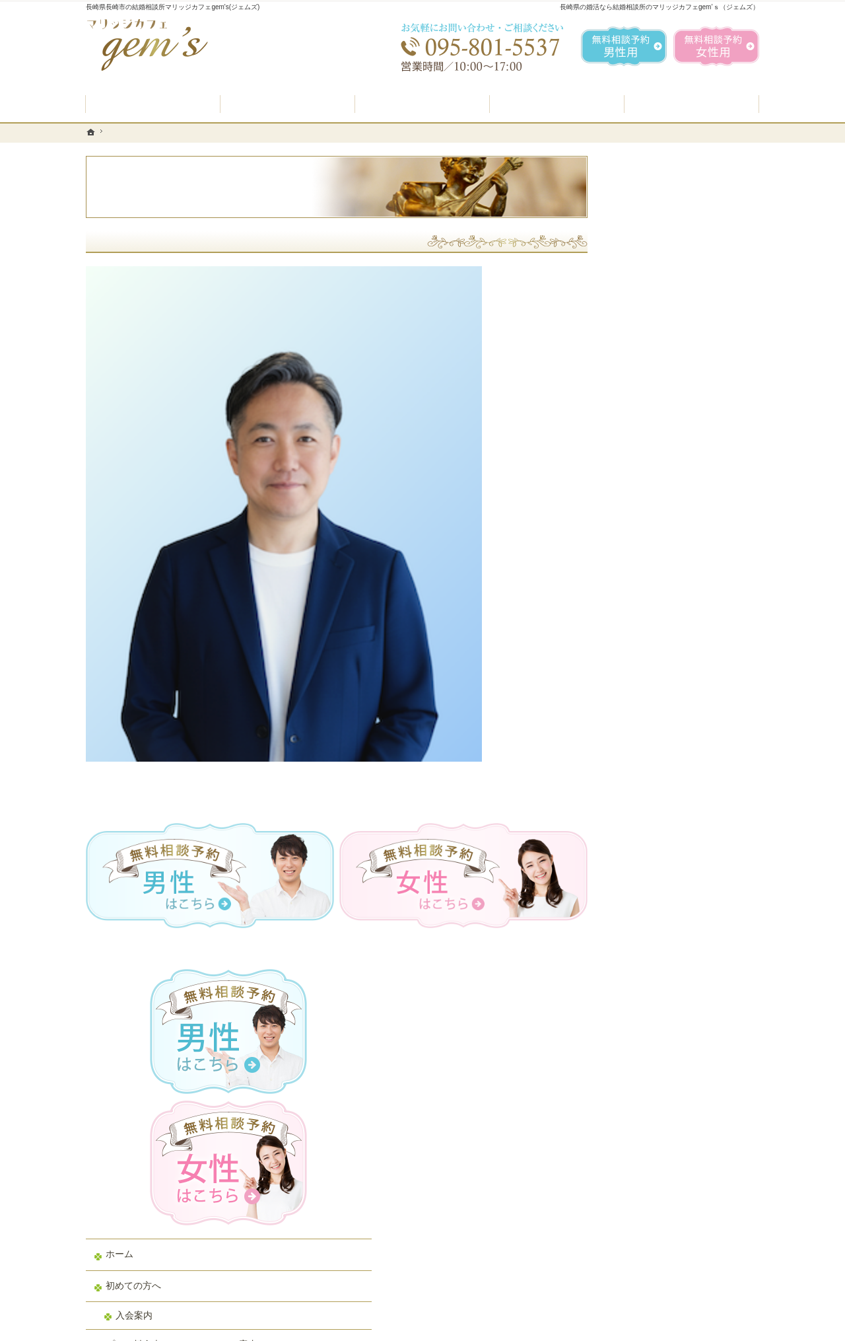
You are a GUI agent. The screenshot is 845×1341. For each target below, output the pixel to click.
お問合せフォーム (667, 1274)
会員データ (644, 762)
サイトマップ (648, 919)
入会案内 (648, 501)
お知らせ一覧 (648, 825)
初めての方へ (648, 472)
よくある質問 (648, 574)
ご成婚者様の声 (653, 731)
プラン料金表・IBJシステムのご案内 (683, 537)
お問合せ (639, 699)
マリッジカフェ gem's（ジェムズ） (266, 1327)
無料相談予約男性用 (624, 46)
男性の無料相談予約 (662, 637)
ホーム (634, 440)
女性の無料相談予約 (662, 668)
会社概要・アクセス (662, 794)
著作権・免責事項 (657, 888)
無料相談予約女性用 (716, 46)
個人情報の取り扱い (662, 857)
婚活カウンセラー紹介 (667, 605)
